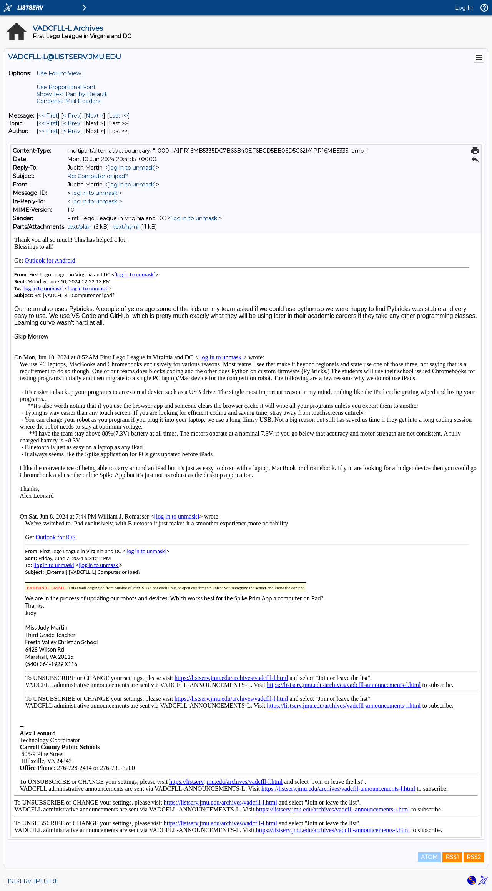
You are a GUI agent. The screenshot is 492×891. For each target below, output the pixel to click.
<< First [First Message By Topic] (48, 123)
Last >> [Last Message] (118, 115)
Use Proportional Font (66, 87)
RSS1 (452, 857)
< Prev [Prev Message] (71, 115)
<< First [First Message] (48, 115)
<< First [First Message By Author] (48, 131)
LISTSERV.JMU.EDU (31, 881)
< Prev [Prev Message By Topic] (71, 123)
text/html (125, 226)
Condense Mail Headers (68, 101)
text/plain (79, 226)
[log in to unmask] (131, 167)
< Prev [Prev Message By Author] (71, 131)
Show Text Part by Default (72, 94)
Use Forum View (59, 73)
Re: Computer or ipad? (97, 176)
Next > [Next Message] (94, 115)
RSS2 (474, 857)
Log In (464, 7)
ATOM (429, 857)
